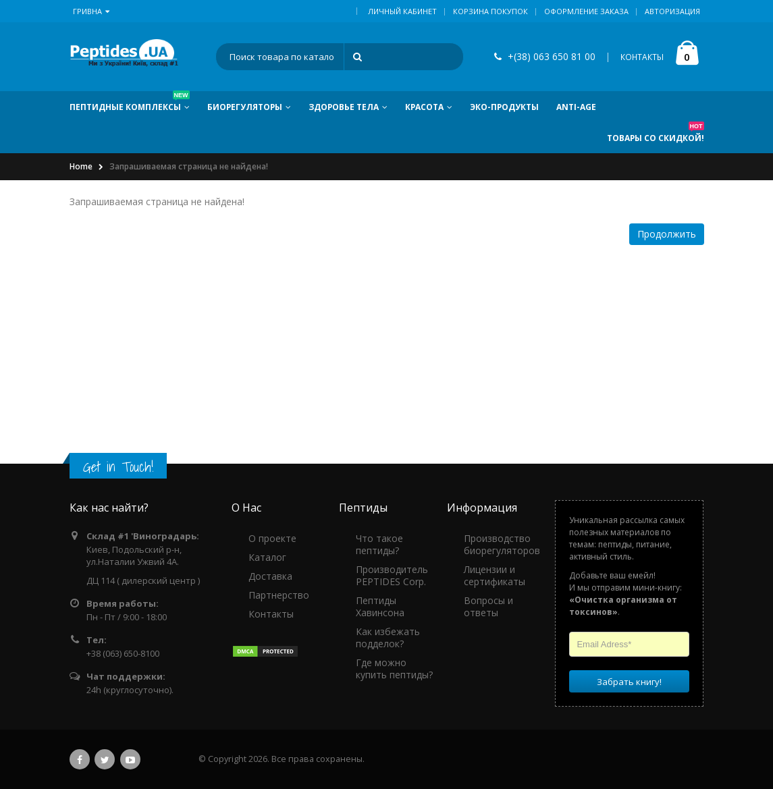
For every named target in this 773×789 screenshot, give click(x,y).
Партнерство (278, 595)
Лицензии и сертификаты (494, 575)
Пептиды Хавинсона (380, 606)
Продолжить (666, 233)
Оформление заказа (586, 11)
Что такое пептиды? (379, 544)
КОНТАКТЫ (642, 57)
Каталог (267, 557)
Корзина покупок (490, 11)
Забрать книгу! (629, 681)
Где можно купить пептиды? (394, 668)
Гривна (91, 11)
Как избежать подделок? (388, 637)
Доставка (270, 576)
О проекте (272, 538)
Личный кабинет (402, 11)
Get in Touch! (118, 467)
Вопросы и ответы (488, 606)
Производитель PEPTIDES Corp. (392, 575)
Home (81, 166)
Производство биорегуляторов (502, 544)
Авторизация (672, 11)
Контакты (271, 613)
